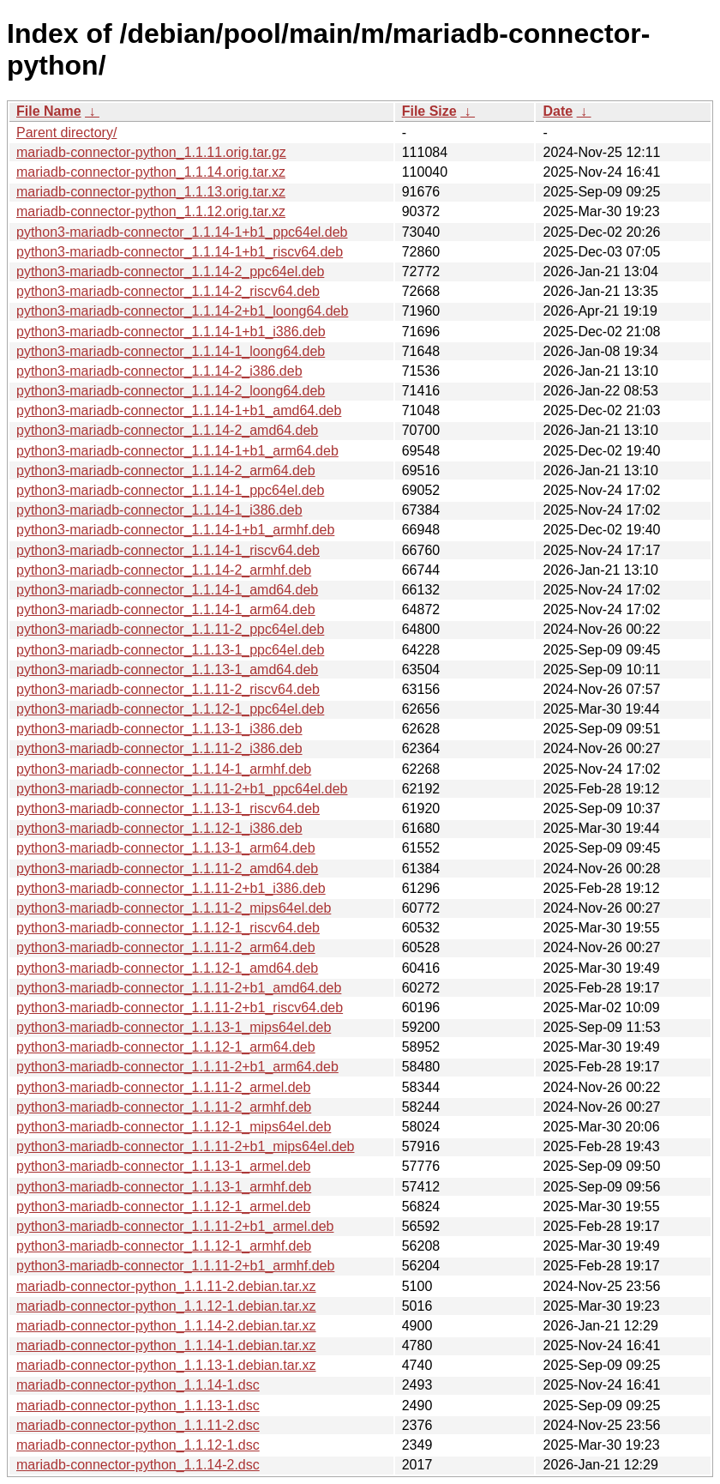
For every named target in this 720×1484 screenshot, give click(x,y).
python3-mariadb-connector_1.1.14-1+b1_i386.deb (171, 331)
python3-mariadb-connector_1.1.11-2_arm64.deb (165, 947)
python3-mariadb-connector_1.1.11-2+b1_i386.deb (171, 888)
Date (558, 111)
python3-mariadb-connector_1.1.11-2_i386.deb (159, 748)
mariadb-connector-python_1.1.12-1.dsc (138, 1445)
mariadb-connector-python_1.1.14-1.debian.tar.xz (166, 1345)
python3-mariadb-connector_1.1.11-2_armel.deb (163, 1087)
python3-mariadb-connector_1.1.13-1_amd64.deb (167, 669)
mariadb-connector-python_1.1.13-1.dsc (138, 1405)
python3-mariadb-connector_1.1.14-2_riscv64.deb (168, 291)
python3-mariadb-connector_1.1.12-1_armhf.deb (163, 1246)
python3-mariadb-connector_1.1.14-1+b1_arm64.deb (177, 450)
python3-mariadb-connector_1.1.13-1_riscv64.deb (168, 808)
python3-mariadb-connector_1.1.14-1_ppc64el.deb (170, 490)
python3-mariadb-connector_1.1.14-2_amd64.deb (167, 430)
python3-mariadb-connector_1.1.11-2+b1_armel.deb (174, 1226)
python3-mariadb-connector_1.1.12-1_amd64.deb (167, 968)
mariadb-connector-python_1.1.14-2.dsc (138, 1464)
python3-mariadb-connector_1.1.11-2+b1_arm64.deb (177, 1066)
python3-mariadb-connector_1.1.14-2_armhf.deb (163, 570)
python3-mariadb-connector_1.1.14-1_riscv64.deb (168, 550)
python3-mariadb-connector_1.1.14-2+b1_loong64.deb (182, 311)
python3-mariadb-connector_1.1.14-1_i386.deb (159, 510)
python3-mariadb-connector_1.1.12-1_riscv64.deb (168, 927)
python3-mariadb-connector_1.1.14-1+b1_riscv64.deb (179, 251)
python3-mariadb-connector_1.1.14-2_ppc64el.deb (170, 271)
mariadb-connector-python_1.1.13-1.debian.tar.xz (166, 1365)
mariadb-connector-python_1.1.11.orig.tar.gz (151, 152)
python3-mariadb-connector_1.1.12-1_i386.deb (159, 828)
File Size (429, 111)
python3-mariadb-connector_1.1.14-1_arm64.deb (165, 609)
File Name (48, 111)
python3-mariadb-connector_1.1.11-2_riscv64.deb (168, 689)
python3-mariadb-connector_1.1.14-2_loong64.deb (170, 390)
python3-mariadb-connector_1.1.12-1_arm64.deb (165, 1047)
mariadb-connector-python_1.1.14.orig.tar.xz (150, 172)
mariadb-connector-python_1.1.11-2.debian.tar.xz (166, 1286)
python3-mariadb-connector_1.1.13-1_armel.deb (163, 1166)
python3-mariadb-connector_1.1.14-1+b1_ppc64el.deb (182, 232)
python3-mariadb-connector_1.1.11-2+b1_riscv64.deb (179, 1007)
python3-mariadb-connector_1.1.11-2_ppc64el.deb (170, 629)
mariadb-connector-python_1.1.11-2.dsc (138, 1425)
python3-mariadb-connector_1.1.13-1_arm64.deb (165, 848)
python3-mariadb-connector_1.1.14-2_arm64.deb (165, 470)
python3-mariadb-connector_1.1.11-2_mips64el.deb (173, 908)
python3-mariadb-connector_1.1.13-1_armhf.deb (163, 1186)
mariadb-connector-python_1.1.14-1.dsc (138, 1385)
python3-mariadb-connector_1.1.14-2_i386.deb (159, 371)
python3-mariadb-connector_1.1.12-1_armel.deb (163, 1206)
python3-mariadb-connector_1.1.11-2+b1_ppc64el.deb (182, 788)
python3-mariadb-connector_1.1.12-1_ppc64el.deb (170, 709)
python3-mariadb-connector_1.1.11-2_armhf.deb (163, 1107)
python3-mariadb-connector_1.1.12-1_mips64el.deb (173, 1126)
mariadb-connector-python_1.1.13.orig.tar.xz (150, 191)
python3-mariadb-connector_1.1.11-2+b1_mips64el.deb (185, 1146)
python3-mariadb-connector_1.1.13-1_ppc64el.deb (170, 649)
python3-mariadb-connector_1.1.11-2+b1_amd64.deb (178, 987)
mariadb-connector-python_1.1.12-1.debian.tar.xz (166, 1306)
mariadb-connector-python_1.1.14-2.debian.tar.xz (166, 1325)
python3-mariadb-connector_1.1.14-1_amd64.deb (167, 589)
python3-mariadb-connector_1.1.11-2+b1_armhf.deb (175, 1265)
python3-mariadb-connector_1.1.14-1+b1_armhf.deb (175, 529)
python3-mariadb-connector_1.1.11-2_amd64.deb (167, 868)
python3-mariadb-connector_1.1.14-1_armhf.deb (163, 769)
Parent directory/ (66, 132)
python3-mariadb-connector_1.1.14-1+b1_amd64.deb (178, 410)
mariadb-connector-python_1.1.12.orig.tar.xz (150, 211)
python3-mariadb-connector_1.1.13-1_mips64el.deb (173, 1027)
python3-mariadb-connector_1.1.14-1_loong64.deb (170, 351)
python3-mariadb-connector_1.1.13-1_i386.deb (159, 728)
